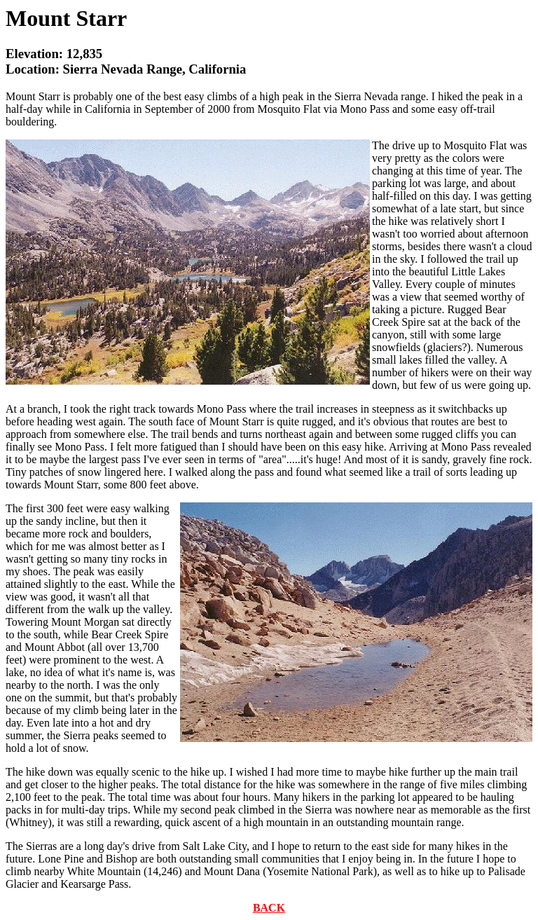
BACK (269, 908)
